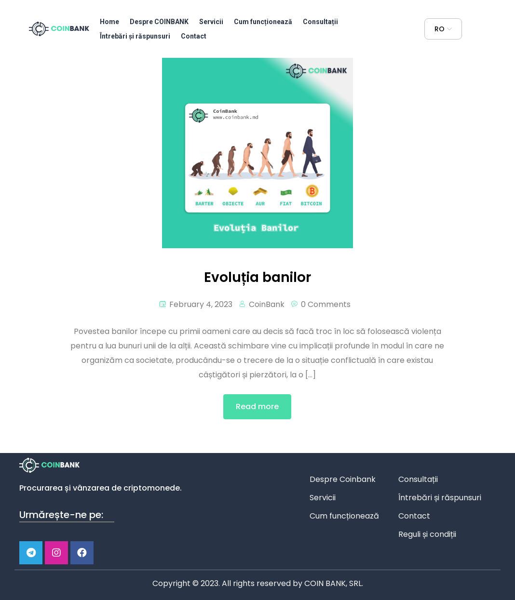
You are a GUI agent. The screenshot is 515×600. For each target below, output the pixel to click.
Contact (193, 36)
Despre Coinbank (343, 479)
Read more (257, 406)
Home (109, 22)
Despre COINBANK (159, 22)
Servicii (211, 22)
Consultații (320, 22)
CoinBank (267, 304)
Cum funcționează (263, 22)
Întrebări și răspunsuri (135, 36)
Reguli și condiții (427, 534)
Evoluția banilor (257, 277)
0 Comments (326, 304)
